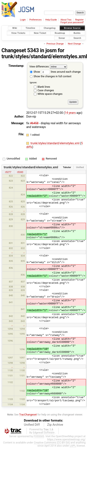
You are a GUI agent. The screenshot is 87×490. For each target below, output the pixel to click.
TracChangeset (28, 414)
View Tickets (18, 33)
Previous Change (55, 43)
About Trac (66, 19)
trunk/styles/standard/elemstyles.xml (55, 143)
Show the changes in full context (50, 76)
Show (35, 71)
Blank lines (44, 86)
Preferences (35, 19)
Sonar (62, 38)
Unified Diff (32, 425)
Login (23, 19)
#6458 (34, 123)
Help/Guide (51, 19)
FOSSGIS (39, 436)
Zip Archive (55, 425)
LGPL (73, 445)
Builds (77, 33)
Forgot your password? (72, 22)
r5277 (8, 172)
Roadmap (60, 33)
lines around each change (61, 71)
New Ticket (40, 33)
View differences (39, 66)
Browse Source (72, 28)
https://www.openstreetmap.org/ (66, 439)
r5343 (20, 172)
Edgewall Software (43, 432)
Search (77, 38)
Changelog (49, 28)
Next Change (74, 43)
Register (79, 19)
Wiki (14, 28)
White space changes (50, 93)
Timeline (30, 28)
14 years (70, 112)
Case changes (46, 90)
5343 (33, 50)
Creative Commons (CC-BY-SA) (52, 442)
